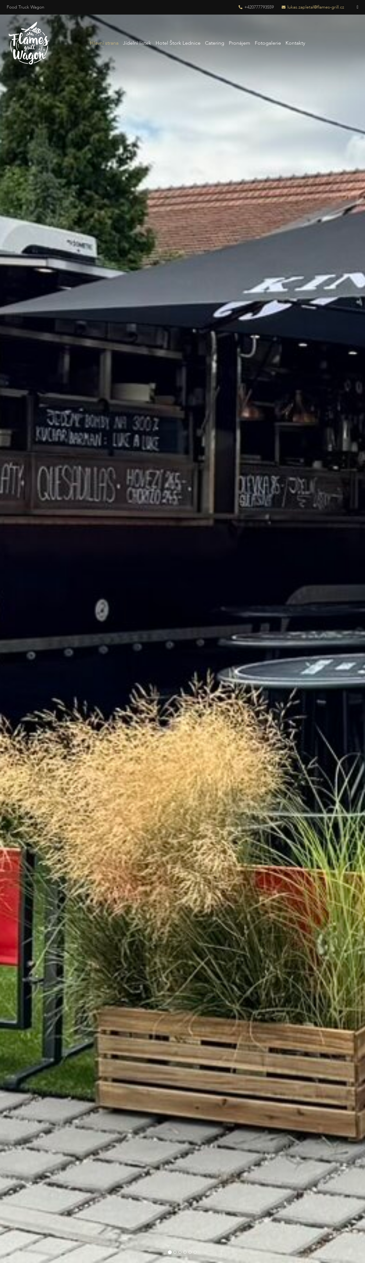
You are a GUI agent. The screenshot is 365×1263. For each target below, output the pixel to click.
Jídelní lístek (137, 43)
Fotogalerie (268, 43)
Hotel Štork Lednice (178, 43)
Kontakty (295, 43)
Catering (214, 43)
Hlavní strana (104, 43)
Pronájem (239, 43)
